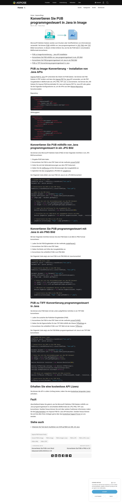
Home (20, 7)
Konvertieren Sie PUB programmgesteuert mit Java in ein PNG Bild (54, 60)
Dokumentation (40, 412)
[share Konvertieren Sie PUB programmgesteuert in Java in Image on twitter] (52, 456)
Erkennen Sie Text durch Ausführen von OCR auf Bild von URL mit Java (56, 427)
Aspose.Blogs (39, 15)
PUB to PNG (35, 441)
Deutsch (97, 2)
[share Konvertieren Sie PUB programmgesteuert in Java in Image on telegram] (70, 456)
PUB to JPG (73, 438)
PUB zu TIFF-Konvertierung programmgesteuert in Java (50, 63)
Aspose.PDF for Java (62, 79)
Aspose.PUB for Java (37, 77)
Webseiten (72, 2)
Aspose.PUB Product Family (39, 434)
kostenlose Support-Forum (72, 414)
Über (79, 2)
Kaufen (54, 2)
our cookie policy (101, 488)
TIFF (89, 45)
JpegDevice (67, 171)
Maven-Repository (77, 86)
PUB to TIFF (44, 441)
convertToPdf (74, 162)
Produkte (47, 2)
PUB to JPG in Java (84, 438)
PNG (82, 45)
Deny (111, 496)
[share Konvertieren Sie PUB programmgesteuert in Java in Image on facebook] (63, 456)
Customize (98, 496)
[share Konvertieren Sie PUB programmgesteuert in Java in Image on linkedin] (56, 456)
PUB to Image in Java (61, 438)
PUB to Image (49, 438)
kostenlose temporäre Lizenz (80, 391)
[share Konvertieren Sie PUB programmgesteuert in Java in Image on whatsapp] (66, 456)
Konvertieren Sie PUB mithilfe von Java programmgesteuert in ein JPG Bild (57, 57)
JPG (78, 45)
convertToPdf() (75, 320)
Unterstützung (63, 2)
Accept (104, 491)
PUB (47, 45)
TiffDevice (78, 326)
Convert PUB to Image (37, 438)
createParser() (70, 243)
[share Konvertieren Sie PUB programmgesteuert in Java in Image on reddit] (59, 456)
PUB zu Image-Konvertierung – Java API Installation (49, 54)
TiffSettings (80, 323)
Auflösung (45, 168)
